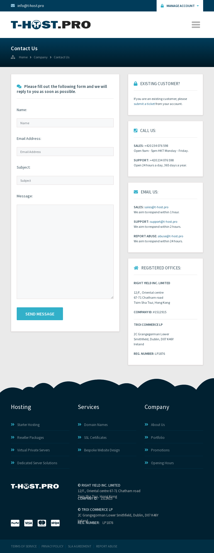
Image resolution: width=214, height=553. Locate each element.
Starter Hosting (25, 424)
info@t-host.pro (27, 5)
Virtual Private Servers (30, 450)
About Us (155, 424)
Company (41, 57)
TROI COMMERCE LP (97, 509)
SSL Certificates (92, 437)
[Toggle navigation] (196, 24)
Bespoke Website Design (99, 450)
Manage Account (180, 6)
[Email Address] (65, 151)
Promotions (157, 450)
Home (23, 57)
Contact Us (61, 57)
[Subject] (65, 180)
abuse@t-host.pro (170, 236)
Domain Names (93, 424)
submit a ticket (144, 104)
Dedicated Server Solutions (34, 463)
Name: (22, 109)
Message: (25, 195)
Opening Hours (159, 463)
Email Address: (29, 138)
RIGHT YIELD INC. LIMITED (101, 485)
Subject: (23, 167)
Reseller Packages (27, 437)
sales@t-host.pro (156, 207)
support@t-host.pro (163, 221)
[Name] (65, 122)
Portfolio (155, 437)
